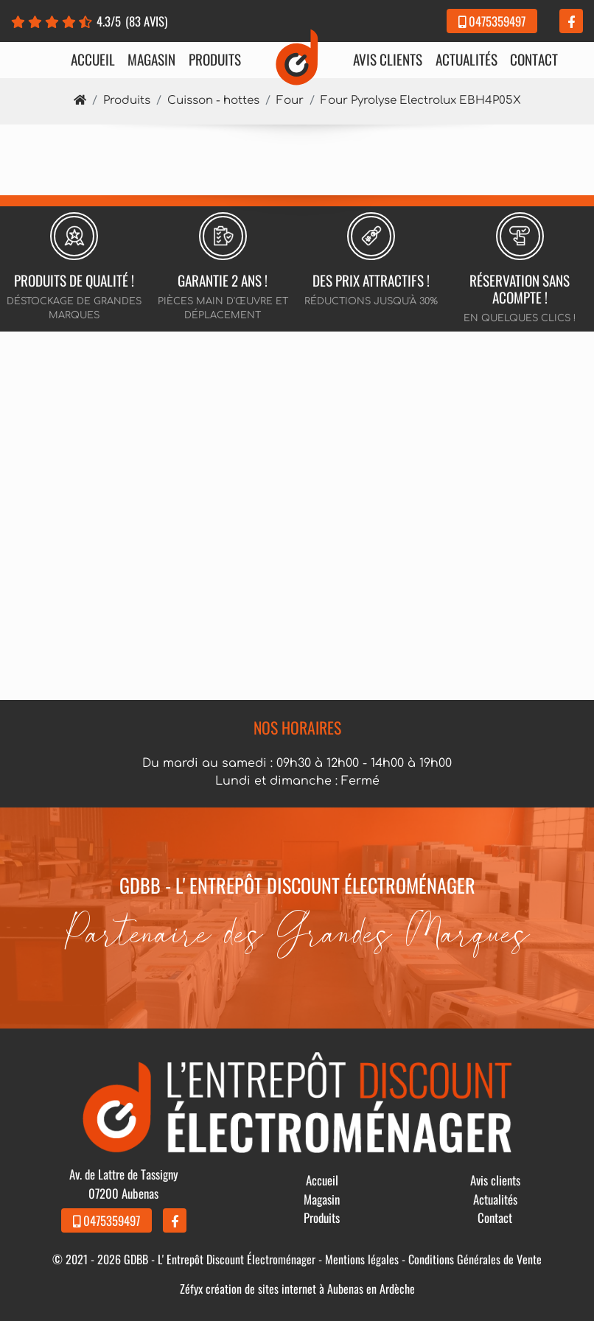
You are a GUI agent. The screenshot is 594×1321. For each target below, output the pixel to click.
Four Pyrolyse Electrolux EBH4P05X (421, 100)
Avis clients (387, 59)
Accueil (93, 59)
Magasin (151, 59)
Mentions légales (362, 1259)
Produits (215, 59)
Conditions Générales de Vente (475, 1259)
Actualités (466, 59)
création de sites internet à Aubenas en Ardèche (310, 1288)
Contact (534, 59)
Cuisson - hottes (213, 100)
